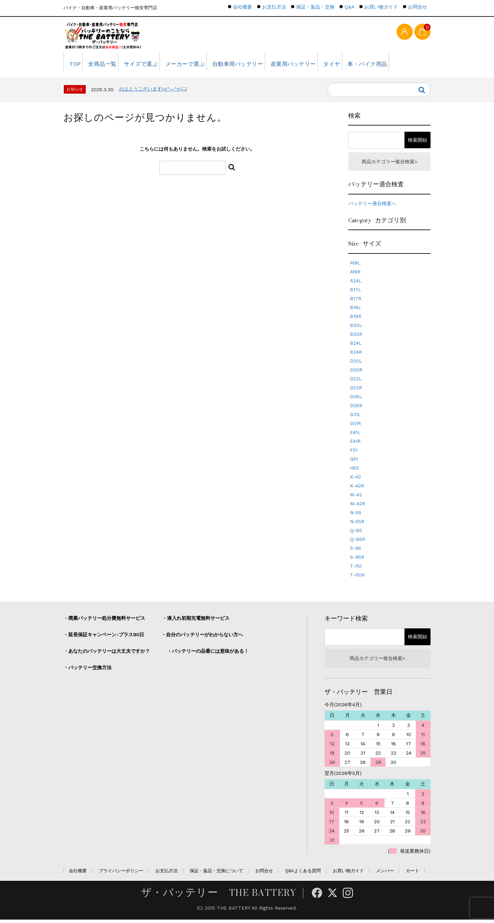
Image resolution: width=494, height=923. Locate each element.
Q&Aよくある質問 (303, 874)
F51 (353, 452)
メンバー (385, 874)
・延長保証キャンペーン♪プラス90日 (103, 637)
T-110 (356, 568)
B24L (356, 345)
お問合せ (417, 7)
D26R (356, 408)
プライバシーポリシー (121, 874)
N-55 (355, 515)
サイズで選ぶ (151, 63)
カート (412, 874)
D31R (355, 426)
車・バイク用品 (396, 63)
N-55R (357, 524)
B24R (356, 354)
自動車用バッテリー (255, 63)
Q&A (349, 7)
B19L (355, 310)
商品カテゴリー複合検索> (389, 164)
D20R (356, 372)
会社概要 (242, 7)
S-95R (357, 560)
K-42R (357, 488)
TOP (76, 63)
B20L (356, 328)
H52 (354, 470)
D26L (356, 399)
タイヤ (357, 63)
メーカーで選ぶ (199, 63)
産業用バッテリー (313, 63)
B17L (355, 292)
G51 (354, 461)
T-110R (357, 577)
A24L (356, 283)
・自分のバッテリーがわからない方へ (202, 637)
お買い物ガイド (381, 7)
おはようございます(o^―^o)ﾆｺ (153, 91)
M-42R (357, 506)
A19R (355, 274)
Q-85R (357, 542)
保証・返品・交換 (315, 7)
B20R (356, 337)
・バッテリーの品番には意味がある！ (208, 653)
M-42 (356, 497)
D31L (355, 417)
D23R (356, 390)
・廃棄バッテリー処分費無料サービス (104, 621)
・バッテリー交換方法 (87, 670)
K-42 (355, 479)
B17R (355, 301)
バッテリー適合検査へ (372, 206)
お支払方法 (274, 7)
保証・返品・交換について (216, 874)
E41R (355, 444)
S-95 (355, 551)
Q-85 (356, 533)
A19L (355, 265)
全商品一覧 (108, 63)
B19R (355, 319)
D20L (356, 363)
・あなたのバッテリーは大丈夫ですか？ (106, 653)
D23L (356, 381)
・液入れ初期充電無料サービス (196, 621)
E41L (355, 435)
